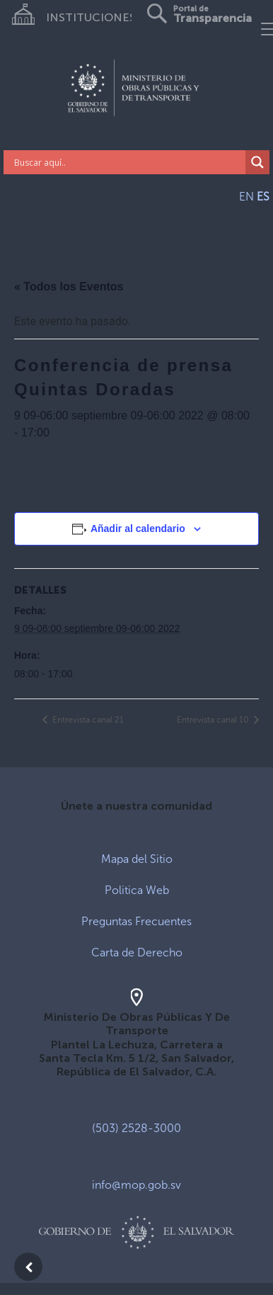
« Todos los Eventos (68, 287)
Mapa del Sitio (137, 859)
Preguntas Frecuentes (136, 921)
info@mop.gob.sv (136, 1185)
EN (246, 196)
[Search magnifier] (257, 162)
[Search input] (128, 162)
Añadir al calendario (138, 528)
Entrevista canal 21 (87, 720)
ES (263, 196)
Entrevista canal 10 (214, 720)
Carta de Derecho (136, 952)
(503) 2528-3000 (136, 1128)
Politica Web (137, 890)
